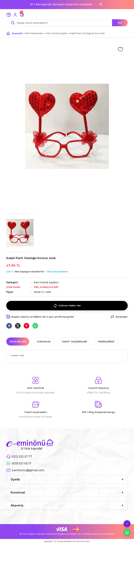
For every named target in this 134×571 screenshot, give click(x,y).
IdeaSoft (48, 541)
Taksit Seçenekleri (57, 271)
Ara (120, 22)
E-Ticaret (59, 541)
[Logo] (29, 444)
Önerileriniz (106, 341)
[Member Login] (15, 14)
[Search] (67, 22)
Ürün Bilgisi (18, 341)
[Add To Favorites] (120, 49)
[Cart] (21, 14)
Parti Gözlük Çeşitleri (46, 282)
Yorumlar (43, 341)
